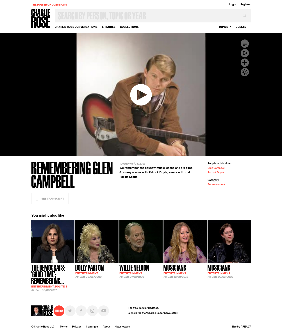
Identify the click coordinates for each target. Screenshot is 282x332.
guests (241, 27)
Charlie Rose (40, 18)
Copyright (92, 326)
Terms (64, 326)
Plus (245, 63)
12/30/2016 (175, 271)
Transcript (245, 43)
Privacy (76, 326)
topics (223, 27)
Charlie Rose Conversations (76, 27)
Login (232, 4)
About (106, 326)
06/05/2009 (89, 271)
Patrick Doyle (216, 172)
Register (245, 4)
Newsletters (122, 326)
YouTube (103, 310)
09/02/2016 (220, 271)
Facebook (81, 310)
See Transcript (52, 198)
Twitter (70, 310)
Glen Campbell (216, 168)
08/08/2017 (52, 277)
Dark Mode (245, 72)
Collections (129, 27)
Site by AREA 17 (241, 326)
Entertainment (216, 184)
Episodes (108, 27)
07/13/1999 (134, 271)
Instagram (92, 310)
